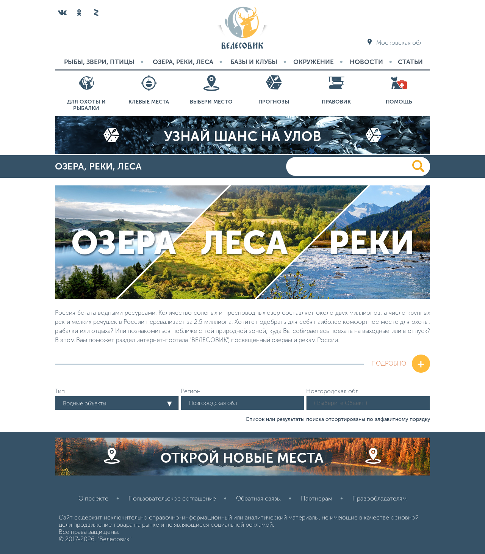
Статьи (410, 62)
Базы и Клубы (253, 62)
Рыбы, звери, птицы (99, 62)
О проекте (93, 498)
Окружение (313, 62)
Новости (366, 62)
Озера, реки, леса (183, 62)
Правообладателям (379, 498)
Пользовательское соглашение (172, 498)
